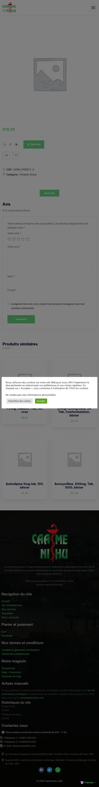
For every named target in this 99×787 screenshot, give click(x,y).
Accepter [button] (41, 401)
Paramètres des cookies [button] (19, 401)
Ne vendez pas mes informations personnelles (31, 395)
